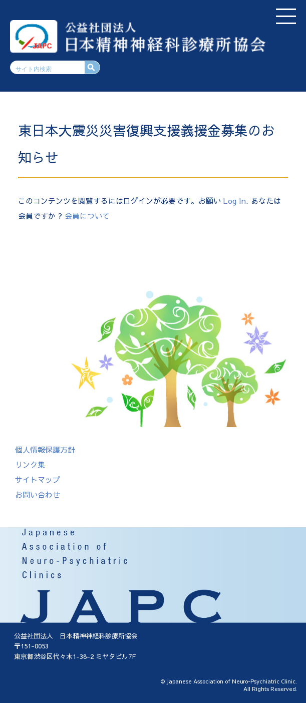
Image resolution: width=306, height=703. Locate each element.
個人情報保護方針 (45, 449)
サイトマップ (37, 479)
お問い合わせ (37, 494)
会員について (87, 215)
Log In (234, 200)
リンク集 (30, 464)
